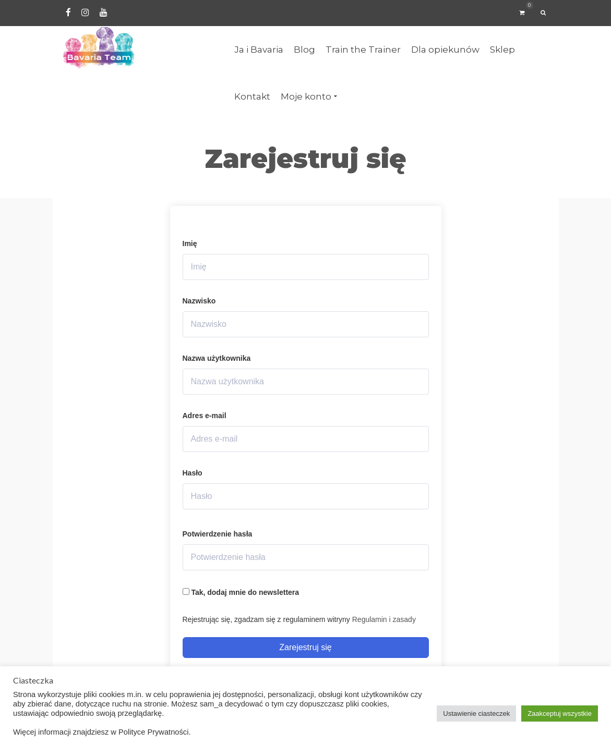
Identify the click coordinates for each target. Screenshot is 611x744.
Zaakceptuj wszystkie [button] (560, 713)
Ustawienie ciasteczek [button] (476, 713)
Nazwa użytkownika (217, 358)
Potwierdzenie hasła (218, 534)
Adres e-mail (204, 415)
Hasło (192, 473)
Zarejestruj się (305, 647)
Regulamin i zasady (384, 619)
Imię (190, 243)
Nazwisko (199, 301)
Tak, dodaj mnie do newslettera (241, 592)
